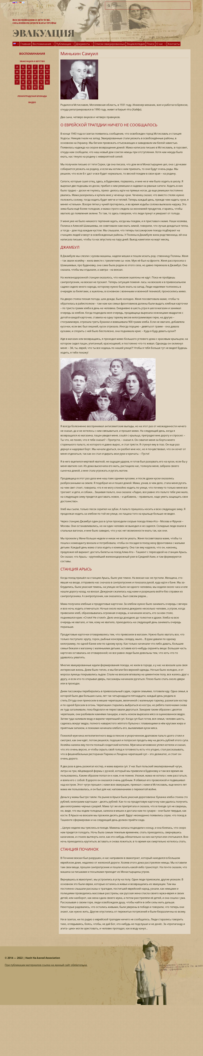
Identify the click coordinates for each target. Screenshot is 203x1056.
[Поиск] (109, 6)
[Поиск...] (147, 6)
